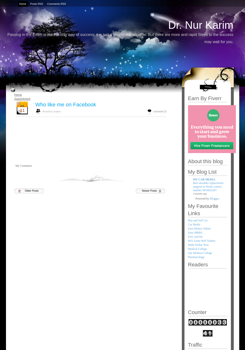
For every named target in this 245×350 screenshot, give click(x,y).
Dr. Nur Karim (201, 25)
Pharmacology (196, 257)
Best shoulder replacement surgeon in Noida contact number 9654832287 (208, 186)
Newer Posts (149, 190)
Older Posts (32, 190)
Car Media (194, 224)
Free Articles (195, 236)
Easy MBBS (195, 232)
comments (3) (159, 111)
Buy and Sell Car (198, 220)
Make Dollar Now (198, 245)
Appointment (22, 99)
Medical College (197, 249)
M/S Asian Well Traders (202, 240)
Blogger (214, 198)
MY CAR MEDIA (204, 179)
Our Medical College (200, 253)
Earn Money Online (199, 228)
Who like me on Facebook (65, 105)
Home (18, 95)
